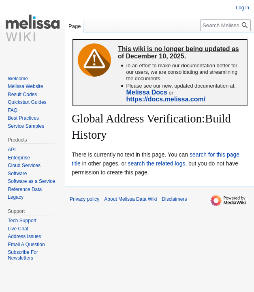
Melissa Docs (146, 92)
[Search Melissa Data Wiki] (225, 25)
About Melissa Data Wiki (130, 199)
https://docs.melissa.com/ (165, 99)
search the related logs (157, 163)
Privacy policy (84, 199)
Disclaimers (174, 199)
